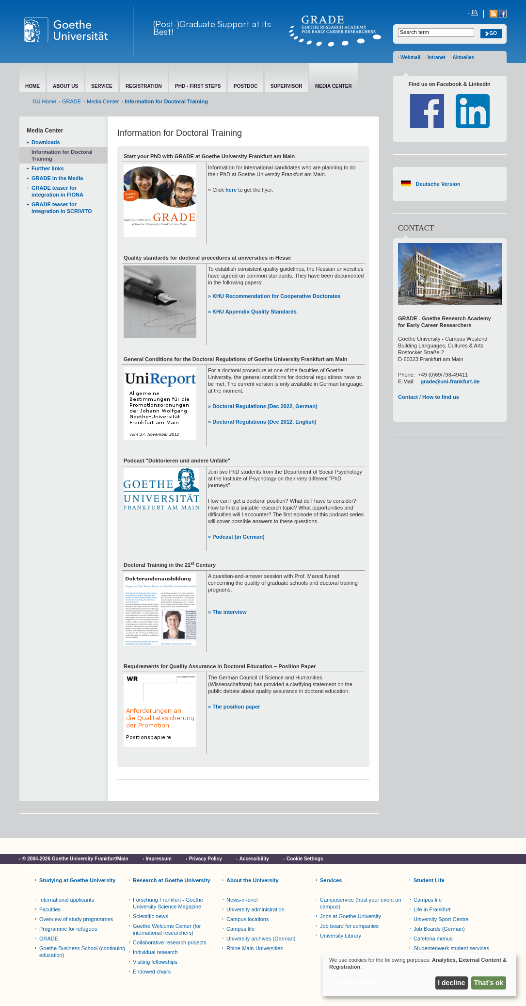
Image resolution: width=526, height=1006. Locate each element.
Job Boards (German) (439, 929)
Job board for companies (349, 926)
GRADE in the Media (57, 178)
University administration (255, 909)
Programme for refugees (68, 929)
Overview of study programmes (76, 919)
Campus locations (247, 919)
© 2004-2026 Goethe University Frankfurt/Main (75, 858)
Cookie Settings (305, 858)
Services (331, 880)
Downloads (46, 142)
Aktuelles (463, 57)
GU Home (44, 101)
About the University (252, 880)
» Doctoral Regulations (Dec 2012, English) (262, 422)
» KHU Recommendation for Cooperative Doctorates (274, 296)
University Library (340, 936)
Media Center (103, 101)
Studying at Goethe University (77, 880)
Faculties (50, 909)
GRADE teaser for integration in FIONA (57, 191)
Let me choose (353, 982)
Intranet (437, 57)
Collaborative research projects (170, 942)
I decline (451, 983)
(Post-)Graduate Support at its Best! (212, 27)
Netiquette (34, 867)
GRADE (71, 101)
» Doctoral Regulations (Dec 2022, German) (263, 406)
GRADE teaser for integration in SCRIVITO (62, 207)
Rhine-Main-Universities (254, 948)
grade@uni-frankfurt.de (449, 381)
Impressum (159, 858)
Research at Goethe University (171, 880)
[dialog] (419, 974)
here (231, 190)
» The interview (227, 612)
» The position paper (234, 706)
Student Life (429, 880)
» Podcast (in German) (236, 537)
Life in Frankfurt (432, 909)
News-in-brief (242, 900)
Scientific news (150, 916)
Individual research (155, 952)
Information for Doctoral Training (62, 155)
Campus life (240, 929)
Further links (48, 168)
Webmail (410, 57)
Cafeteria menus (433, 938)
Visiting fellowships (155, 962)
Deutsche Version (437, 184)
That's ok (489, 983)
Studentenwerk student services (451, 948)
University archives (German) (260, 938)
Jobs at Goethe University (350, 916)
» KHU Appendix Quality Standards (252, 311)
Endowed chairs (152, 971)
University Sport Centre (441, 919)
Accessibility (254, 858)
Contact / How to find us (428, 397)
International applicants (66, 900)
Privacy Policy (205, 858)
